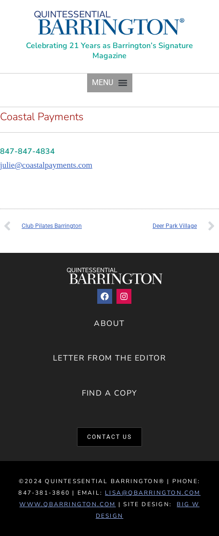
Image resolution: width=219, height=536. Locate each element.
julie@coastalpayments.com (46, 165)
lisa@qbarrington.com (152, 493)
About (109, 323)
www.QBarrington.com (67, 504)
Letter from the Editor (110, 358)
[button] (109, 83)
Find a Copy (110, 393)
